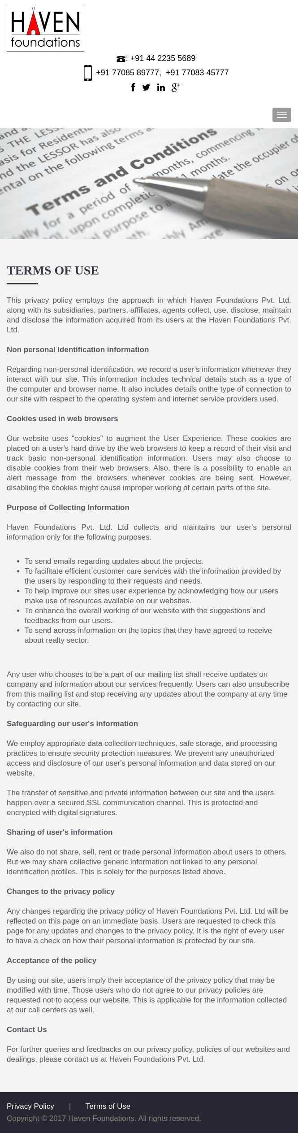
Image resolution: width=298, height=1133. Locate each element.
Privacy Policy (30, 1106)
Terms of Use (108, 1106)
